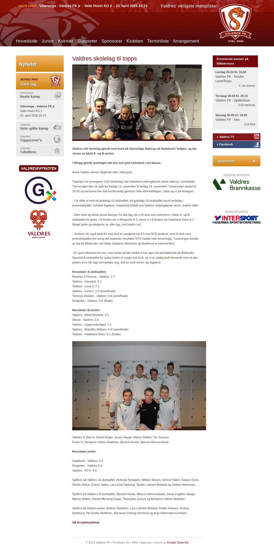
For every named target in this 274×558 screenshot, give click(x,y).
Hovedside (26, 41)
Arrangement (186, 41)
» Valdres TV (225, 136)
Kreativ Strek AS (177, 542)
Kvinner (66, 41)
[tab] (40, 95)
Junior (47, 41)
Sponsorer (111, 41)
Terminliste (158, 41)
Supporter (87, 41)
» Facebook (225, 144)
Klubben (134, 41)
